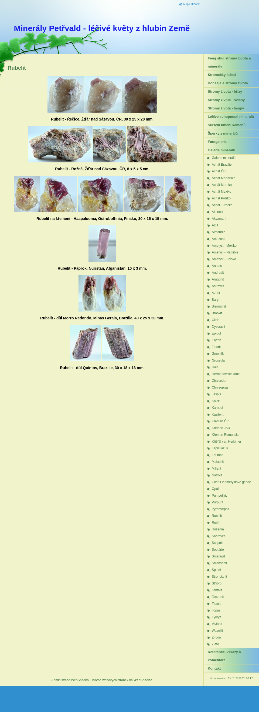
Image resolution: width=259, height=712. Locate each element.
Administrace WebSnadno (70, 680)
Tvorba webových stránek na (121, 680)
